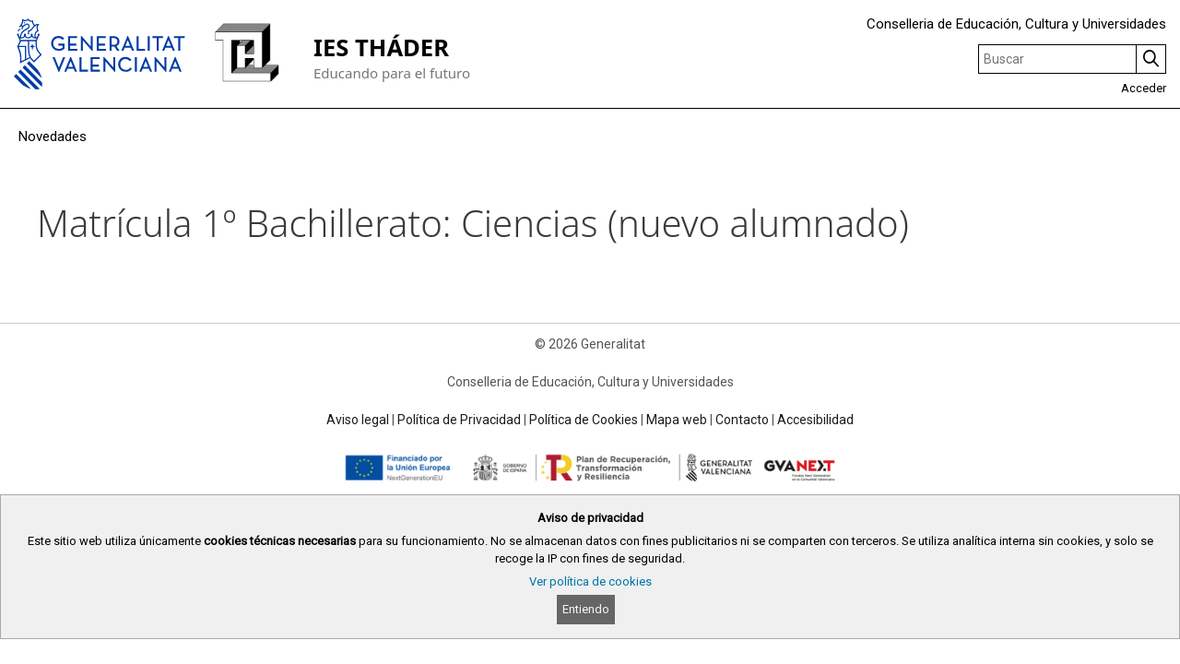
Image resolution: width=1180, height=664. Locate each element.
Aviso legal (357, 419)
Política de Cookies (583, 419)
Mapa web (676, 419)
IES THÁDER (381, 47)
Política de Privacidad (459, 419)
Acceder (1143, 88)
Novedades (52, 136)
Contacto (742, 419)
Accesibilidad (815, 419)
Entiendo (585, 609)
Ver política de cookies (590, 581)
